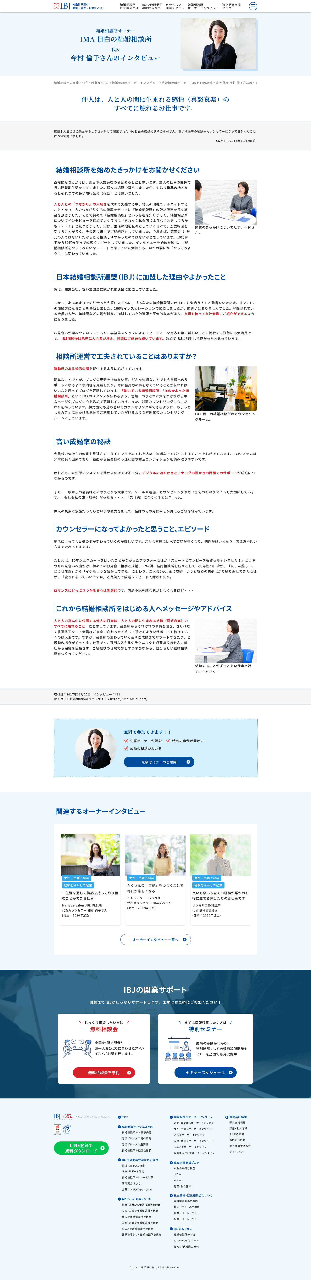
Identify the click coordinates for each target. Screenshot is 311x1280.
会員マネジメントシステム (137, 1189)
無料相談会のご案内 (186, 1201)
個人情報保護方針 (240, 1145)
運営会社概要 (237, 1122)
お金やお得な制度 (184, 1168)
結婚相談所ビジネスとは (129, 6)
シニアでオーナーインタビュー (191, 1147)
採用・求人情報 (238, 1128)
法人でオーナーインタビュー (190, 1134)
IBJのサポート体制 (133, 1171)
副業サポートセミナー (186, 1213)
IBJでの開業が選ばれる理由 (152, 6)
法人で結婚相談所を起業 (136, 1216)
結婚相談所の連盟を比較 (136, 1150)
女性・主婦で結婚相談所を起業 (140, 1210)
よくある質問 (236, 1134)
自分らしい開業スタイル (175, 6)
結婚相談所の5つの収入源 (137, 1177)
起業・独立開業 (182, 1186)
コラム (177, 1174)
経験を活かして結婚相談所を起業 (141, 1234)
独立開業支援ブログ (231, 6)
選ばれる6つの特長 (133, 1165)
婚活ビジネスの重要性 (135, 1144)
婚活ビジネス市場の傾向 (136, 1138)
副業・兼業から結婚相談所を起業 (141, 1204)
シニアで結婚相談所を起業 (137, 1228)
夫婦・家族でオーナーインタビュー (194, 1140)
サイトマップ (236, 1151)
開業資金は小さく (132, 1183)
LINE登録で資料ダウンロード (81, 1148)
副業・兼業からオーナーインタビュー (195, 1122)
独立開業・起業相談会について (193, 1195)
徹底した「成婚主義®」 (186, 1246)
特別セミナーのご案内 (187, 1207)
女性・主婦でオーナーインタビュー (194, 1128)
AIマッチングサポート (186, 1240)
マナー (178, 1180)
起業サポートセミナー (186, 1219)
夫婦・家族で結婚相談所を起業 (140, 1222)
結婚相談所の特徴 (184, 1234)
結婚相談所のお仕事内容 (137, 1132)
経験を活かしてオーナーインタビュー (195, 1153)
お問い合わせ (237, 1140)
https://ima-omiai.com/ (129, 699)
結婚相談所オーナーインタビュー (203, 6)
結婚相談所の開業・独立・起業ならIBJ (81, 83)
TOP (125, 1117)
